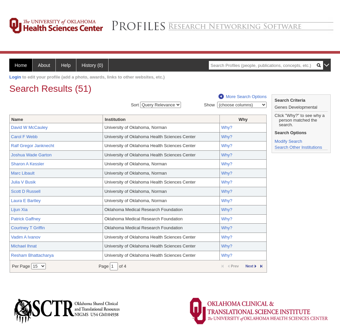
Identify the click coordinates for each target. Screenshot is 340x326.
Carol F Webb (24, 136)
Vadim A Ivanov (26, 237)
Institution (115, 119)
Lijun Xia (19, 209)
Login (15, 77)
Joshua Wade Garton (31, 154)
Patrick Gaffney (26, 218)
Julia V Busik (23, 182)
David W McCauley (29, 127)
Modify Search (288, 141)
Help (66, 65)
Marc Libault (23, 173)
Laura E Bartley (26, 200)
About (44, 65)
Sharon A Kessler (27, 163)
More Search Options (242, 96)
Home (21, 65)
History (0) (92, 65)
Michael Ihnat (24, 246)
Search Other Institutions (298, 147)
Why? (226, 127)
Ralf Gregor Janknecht (32, 145)
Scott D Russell (26, 191)
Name (17, 119)
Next (250, 266)
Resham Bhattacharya (32, 255)
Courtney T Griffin (28, 227)
